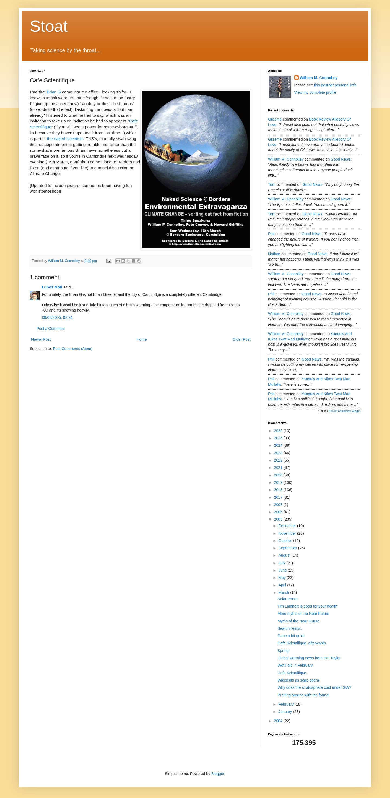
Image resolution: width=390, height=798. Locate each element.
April (282, 585)
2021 (279, 467)
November (287, 533)
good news (340, 159)
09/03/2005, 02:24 (57, 317)
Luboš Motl (52, 287)
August (284, 555)
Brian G (54, 92)
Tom (271, 184)
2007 (279, 504)
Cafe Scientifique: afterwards (302, 643)
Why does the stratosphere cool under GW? (314, 687)
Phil (271, 234)
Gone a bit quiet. (292, 636)
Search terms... (290, 628)
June (283, 570)
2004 (279, 721)
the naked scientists (65, 138)
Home (141, 339)
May (282, 577)
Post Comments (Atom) (72, 348)
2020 (279, 475)
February (286, 704)
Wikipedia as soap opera (298, 680)
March (284, 592)
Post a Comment (51, 328)
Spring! (284, 650)
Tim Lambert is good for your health (307, 606)
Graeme (275, 119)
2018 (279, 490)
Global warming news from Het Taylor (309, 658)
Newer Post (41, 339)
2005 (279, 519)
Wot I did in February (295, 665)
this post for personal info (335, 85)
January (285, 711)
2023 (279, 453)
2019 (279, 482)
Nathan (274, 254)
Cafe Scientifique (292, 673)
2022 (279, 460)
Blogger (217, 773)
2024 (279, 445)
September (288, 548)
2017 (279, 497)
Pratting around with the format (303, 695)
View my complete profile (315, 92)
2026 (279, 431)
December (287, 526)
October (285, 541)
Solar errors (287, 599)
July (282, 563)
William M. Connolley (319, 78)
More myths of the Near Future (303, 613)
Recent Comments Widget (344, 411)
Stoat (49, 26)
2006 (279, 512)
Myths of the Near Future (299, 621)
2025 (279, 438)
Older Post (242, 339)
